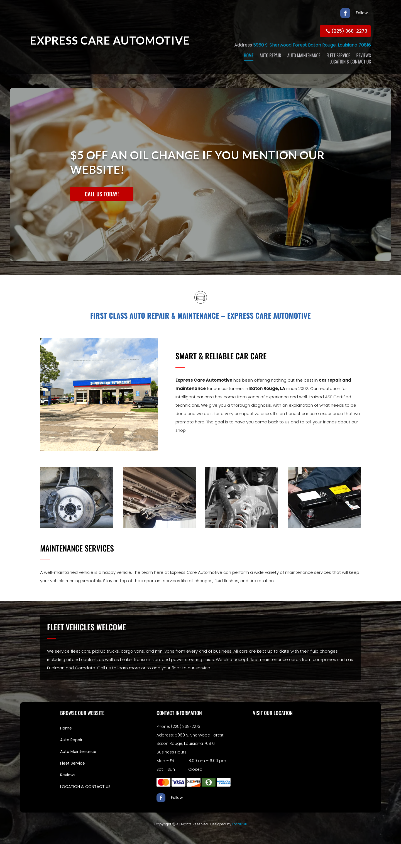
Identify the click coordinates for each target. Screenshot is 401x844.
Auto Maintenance (78, 751)
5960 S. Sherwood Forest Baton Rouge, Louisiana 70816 (312, 45)
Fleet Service (72, 763)
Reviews (67, 775)
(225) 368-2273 (349, 31)
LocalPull (239, 824)
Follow (362, 13)
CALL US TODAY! (102, 194)
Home (66, 728)
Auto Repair (71, 740)
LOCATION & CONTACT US (85, 786)
